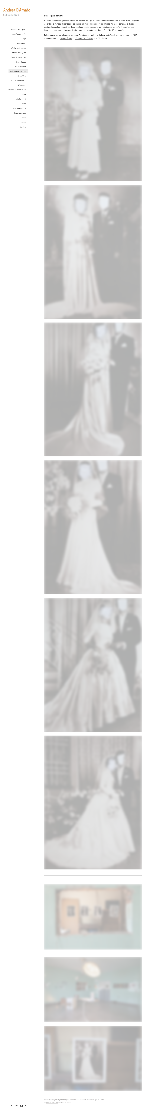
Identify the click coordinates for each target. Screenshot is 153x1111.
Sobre (24, 122)
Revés (24, 94)
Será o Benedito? (19, 108)
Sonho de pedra (20, 113)
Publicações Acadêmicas (16, 90)
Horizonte (22, 85)
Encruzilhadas (20, 66)
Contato (23, 127)
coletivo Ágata (66, 38)
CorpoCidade (20, 62)
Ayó (24, 39)
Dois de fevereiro (19, 43)
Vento (24, 117)
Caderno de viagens (18, 52)
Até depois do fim (19, 34)
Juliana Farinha (52, 1102)
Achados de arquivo (18, 29)
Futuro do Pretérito (18, 80)
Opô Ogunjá (21, 99)
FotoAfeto (22, 76)
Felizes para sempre (18, 71)
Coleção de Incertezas (17, 57)
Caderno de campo (18, 48)
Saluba (23, 104)
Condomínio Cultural (84, 38)
